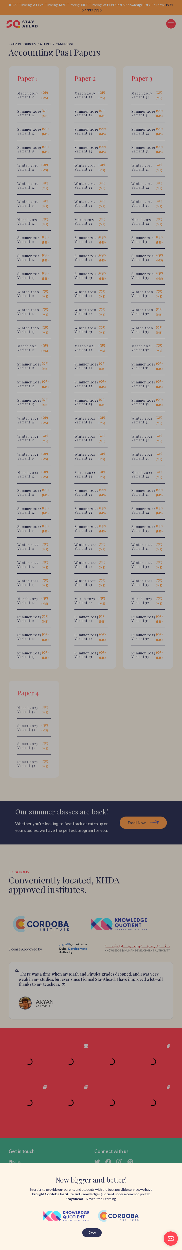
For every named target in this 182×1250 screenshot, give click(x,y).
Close (92, 1232)
